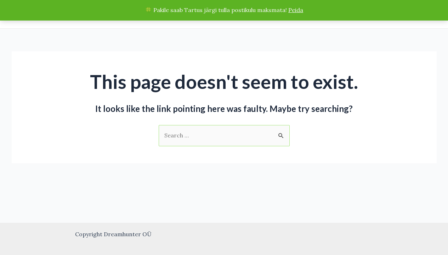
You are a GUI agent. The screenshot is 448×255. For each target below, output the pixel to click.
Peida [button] (295, 9)
